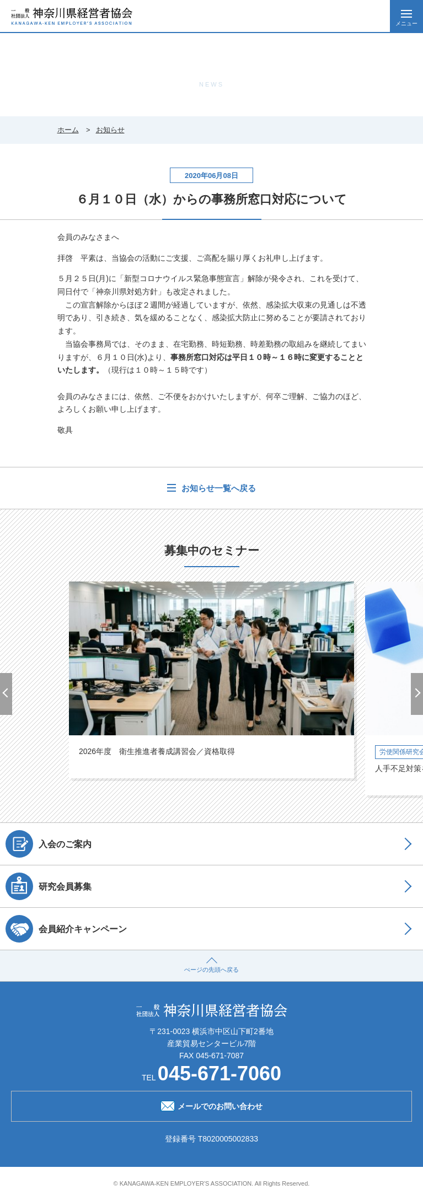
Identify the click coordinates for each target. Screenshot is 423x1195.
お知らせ (110, 130)
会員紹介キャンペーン (66, 929)
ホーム (68, 130)
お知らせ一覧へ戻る (217, 488)
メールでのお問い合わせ (211, 1105)
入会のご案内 (49, 844)
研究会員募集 (49, 886)
